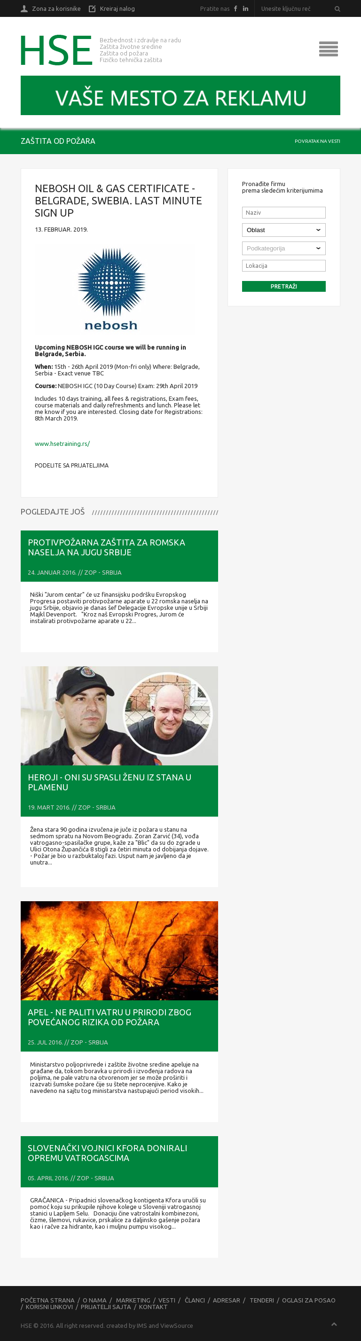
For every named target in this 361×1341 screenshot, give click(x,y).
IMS (142, 1325)
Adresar (226, 1300)
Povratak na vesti (317, 141)
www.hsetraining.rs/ (62, 443)
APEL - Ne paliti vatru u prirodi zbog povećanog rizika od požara (109, 1017)
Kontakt (153, 1306)
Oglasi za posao (309, 1300)
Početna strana (48, 1300)
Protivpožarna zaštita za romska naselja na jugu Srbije (106, 547)
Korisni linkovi (49, 1306)
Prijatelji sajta (106, 1306)
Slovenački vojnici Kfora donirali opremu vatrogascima (107, 1152)
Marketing (133, 1300)
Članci (195, 1300)
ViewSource (176, 1325)
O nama (95, 1300)
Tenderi (262, 1300)
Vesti (166, 1300)
